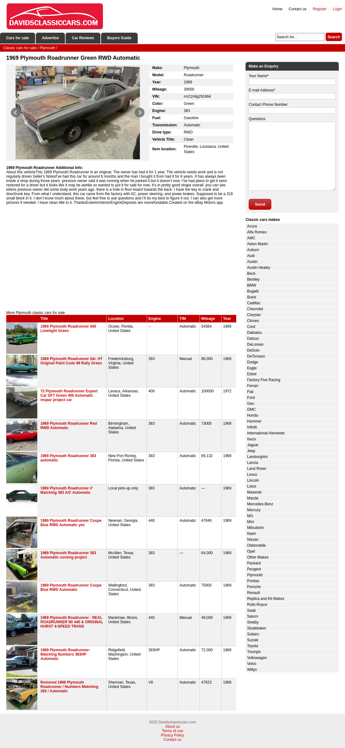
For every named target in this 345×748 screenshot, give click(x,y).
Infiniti (252, 427)
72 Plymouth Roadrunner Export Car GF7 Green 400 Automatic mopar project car (69, 395)
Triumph (254, 652)
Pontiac (253, 581)
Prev (16, 113)
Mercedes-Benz (260, 504)
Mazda (252, 498)
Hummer (254, 421)
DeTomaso (256, 356)
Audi (251, 256)
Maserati (254, 492)
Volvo (251, 664)
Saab (251, 610)
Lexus (252, 474)
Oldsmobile (256, 545)
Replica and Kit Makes (265, 598)
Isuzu (251, 439)
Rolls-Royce (257, 604)
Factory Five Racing (263, 380)
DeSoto (253, 350)
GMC (251, 409)
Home (278, 9)
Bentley (253, 279)
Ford (251, 397)
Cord (251, 327)
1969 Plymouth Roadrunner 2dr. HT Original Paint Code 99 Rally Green (71, 361)
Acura (252, 226)
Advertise (50, 38)
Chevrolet (255, 309)
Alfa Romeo (257, 232)
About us (172, 726)
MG (250, 516)
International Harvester (266, 433)
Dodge (252, 362)
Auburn (253, 250)
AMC (251, 238)
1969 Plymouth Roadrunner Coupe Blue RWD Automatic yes (71, 522)
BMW (251, 285)
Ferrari (252, 386)
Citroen (253, 321)
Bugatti (253, 291)
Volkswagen (257, 658)
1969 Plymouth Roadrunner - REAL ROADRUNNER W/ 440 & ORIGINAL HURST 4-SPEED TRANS (71, 622)
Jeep (251, 451)
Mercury (253, 510)
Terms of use (172, 731)
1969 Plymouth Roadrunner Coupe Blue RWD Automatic (71, 587)
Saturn (252, 616)
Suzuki (252, 640)
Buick (251, 297)
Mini (250, 522)
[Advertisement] (121, 257)
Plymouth (255, 575)
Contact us (297, 9)
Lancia (252, 462)
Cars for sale (17, 38)
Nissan (253, 539)
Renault (253, 593)
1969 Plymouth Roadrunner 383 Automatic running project (68, 555)
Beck (251, 273)
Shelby (253, 622)
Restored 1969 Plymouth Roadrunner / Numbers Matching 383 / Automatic (69, 686)
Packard (254, 563)
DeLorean (255, 344)
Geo (250, 403)
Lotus (251, 486)
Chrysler (254, 315)
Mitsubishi (255, 528)
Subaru (253, 634)
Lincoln (253, 480)
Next (140, 113)
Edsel (251, 374)
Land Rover (256, 468)
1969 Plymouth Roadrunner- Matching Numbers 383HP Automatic (65, 654)
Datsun (253, 338)
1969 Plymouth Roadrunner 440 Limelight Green (68, 328)
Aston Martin (257, 244)
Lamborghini (257, 457)
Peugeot (254, 569)
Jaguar (253, 445)
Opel (251, 551)
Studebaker (256, 628)
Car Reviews (83, 38)
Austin (252, 261)
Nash (251, 533)
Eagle (252, 368)
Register (320, 9)
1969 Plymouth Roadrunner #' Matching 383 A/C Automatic (66, 490)
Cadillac (253, 303)
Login (337, 9)
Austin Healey (258, 267)
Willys (252, 669)
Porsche (254, 587)
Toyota (252, 646)
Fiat (250, 392)
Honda (252, 415)
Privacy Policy (172, 735)
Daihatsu (254, 332)
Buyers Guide (119, 38)
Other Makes (258, 557)
